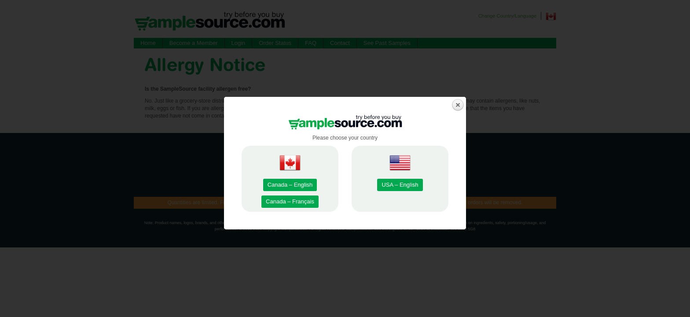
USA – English (400, 184)
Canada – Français (290, 201)
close (458, 105)
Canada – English (290, 184)
